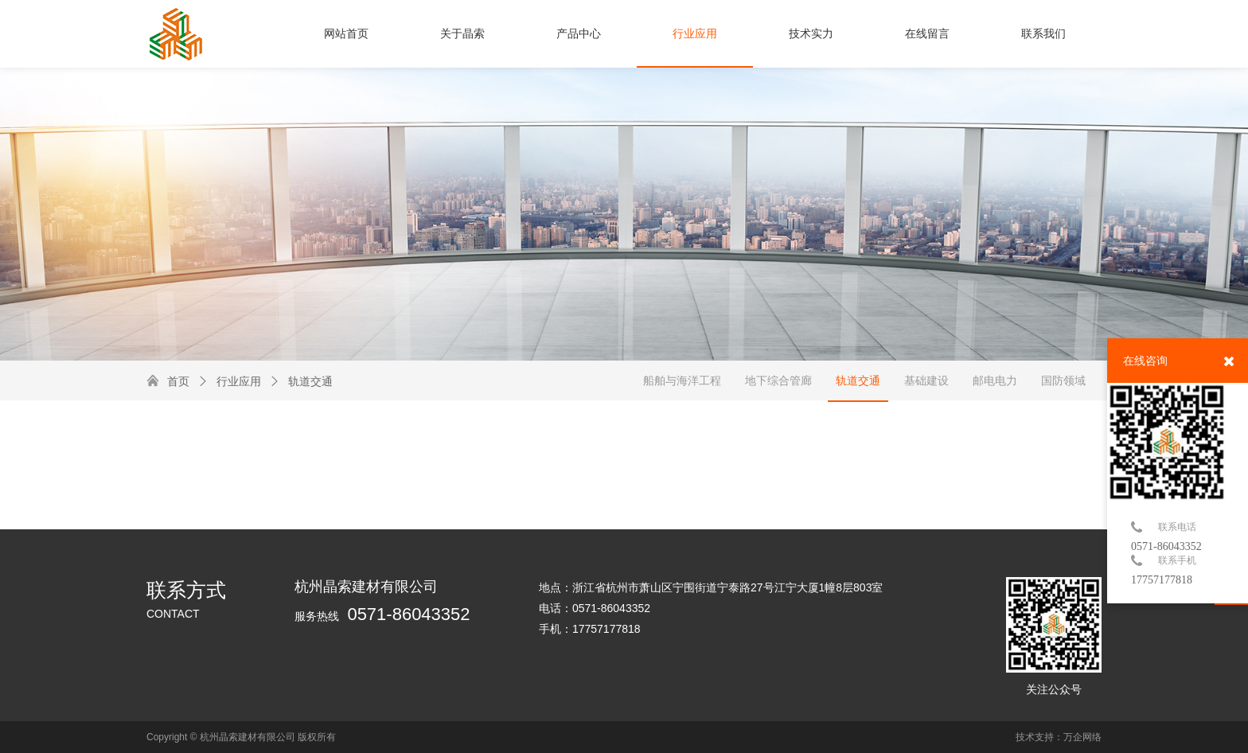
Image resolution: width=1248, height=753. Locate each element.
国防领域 (1063, 380)
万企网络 (1082, 737)
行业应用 (229, 381)
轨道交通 (301, 381)
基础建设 (926, 380)
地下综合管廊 (778, 380)
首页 (178, 381)
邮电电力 (995, 380)
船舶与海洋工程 (682, 380)
